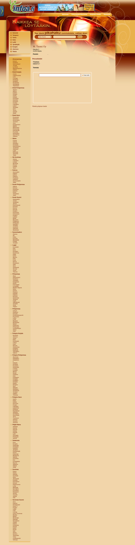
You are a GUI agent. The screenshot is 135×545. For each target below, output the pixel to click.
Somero (15, 534)
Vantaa (15, 496)
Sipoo (14, 168)
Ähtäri (14, 113)
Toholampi (16, 193)
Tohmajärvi (16, 351)
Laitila (14, 509)
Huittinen (15, 448)
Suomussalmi (17, 181)
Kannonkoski (16, 205)
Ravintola (107, 14)
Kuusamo (15, 365)
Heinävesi (16, 118)
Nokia (14, 289)
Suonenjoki (16, 415)
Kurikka (15, 103)
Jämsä (15, 203)
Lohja (14, 486)
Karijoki (15, 97)
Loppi (14, 150)
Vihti (14, 497)
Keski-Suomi (16, 197)
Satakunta (15, 440)
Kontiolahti (16, 341)
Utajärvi (15, 393)
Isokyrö (15, 310)
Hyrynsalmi (16, 172)
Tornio (14, 270)
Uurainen (15, 227)
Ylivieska (15, 395)
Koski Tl (15, 506)
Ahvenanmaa (17, 59)
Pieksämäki (16, 130)
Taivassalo (16, 535)
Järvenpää (16, 478)
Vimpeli (15, 111)
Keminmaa (16, 253)
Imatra (14, 74)
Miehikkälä (16, 240)
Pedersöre (16, 325)
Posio (14, 260)
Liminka (15, 368)
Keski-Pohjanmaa (18, 184)
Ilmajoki (15, 94)
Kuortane (15, 101)
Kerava (15, 483)
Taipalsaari (16, 85)
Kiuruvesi (15, 403)
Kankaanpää (16, 451)
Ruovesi (15, 296)
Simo (14, 266)
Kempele (15, 364)
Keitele (15, 402)
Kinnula (15, 209)
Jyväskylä (15, 44)
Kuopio (14, 47)
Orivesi (15, 290)
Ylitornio (15, 272)
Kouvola (15, 238)
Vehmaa (15, 539)
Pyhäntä (15, 382)
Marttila (15, 515)
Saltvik (15, 70)
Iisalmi (14, 399)
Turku (14, 37)
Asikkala (15, 426)
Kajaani (15, 173)
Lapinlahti (15, 406)
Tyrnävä (15, 392)
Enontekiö (16, 247)
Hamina (15, 234)
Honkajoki (16, 447)
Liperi (14, 344)
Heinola (15, 429)
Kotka (14, 237)
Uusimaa (15, 469)
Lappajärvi (16, 104)
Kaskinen (15, 312)
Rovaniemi (16, 263)
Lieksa (15, 342)
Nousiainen (16, 521)
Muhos (15, 371)
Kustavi (15, 507)
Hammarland (16, 64)
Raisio (14, 528)
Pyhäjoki (15, 379)
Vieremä (15, 422)
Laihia (14, 318)
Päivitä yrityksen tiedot (39, 106)
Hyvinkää (15, 475)
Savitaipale (16, 84)
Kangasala (16, 282)
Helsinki (15, 33)
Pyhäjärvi (15, 380)
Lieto (14, 510)
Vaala (14, 182)
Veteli (14, 195)
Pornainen (16, 490)
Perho (14, 192)
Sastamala (16, 298)
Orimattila (15, 435)
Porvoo (15, 165)
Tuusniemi (16, 418)
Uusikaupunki (17, 538)
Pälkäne (15, 295)
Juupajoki (15, 280)
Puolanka (15, 178)
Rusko (14, 529)
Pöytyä (15, 526)
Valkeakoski (16, 302)
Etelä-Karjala (16, 72)
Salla (14, 264)
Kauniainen (16, 481)
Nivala (14, 373)
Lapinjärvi (15, 160)
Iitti (14, 235)
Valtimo (15, 353)
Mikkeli (15, 126)
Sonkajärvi (16, 413)
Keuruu (15, 208)
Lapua (14, 106)
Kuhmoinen (16, 214)
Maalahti (15, 321)
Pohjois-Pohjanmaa (19, 355)
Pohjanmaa (16, 309)
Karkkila (15, 480)
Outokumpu (16, 347)
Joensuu (15, 49)
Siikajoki (15, 387)
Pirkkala (15, 293)
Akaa (14, 276)
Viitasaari (15, 228)
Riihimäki (15, 152)
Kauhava (15, 100)
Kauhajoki (16, 98)
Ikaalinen (15, 279)
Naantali (15, 519)
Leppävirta (16, 408)
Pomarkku (16, 458)
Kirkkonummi (16, 484)
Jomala (15, 65)
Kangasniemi (16, 124)
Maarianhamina (17, 68)
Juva (14, 123)
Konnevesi (16, 212)
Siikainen (15, 464)
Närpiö (15, 324)
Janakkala (16, 147)
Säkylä (15, 466)
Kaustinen (16, 189)
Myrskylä (15, 163)
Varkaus (15, 419)
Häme (14, 138)
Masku (15, 516)
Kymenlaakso (17, 232)
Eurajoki (15, 444)
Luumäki (15, 78)
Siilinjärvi (15, 412)
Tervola (15, 269)
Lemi (14, 77)
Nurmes (15, 345)
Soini (14, 109)
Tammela (15, 153)
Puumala (15, 132)
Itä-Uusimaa (16, 157)
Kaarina (15, 503)
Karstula (15, 206)
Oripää (15, 522)
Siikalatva (15, 389)
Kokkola (15, 191)
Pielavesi (15, 409)
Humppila (15, 145)
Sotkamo (15, 179)
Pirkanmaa (16, 274)
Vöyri (14, 331)
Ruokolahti (16, 82)
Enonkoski (16, 117)
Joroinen (15, 121)
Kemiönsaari (16, 504)
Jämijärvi (15, 449)
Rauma (15, 463)
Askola (15, 159)
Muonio (15, 257)
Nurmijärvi (16, 489)
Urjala (14, 301)
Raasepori (16, 492)
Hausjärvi (15, 143)
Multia (14, 218)
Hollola (15, 431)
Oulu (14, 40)
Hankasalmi (16, 199)
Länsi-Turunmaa (17, 513)
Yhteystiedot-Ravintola (79, 14)
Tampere (15, 35)
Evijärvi (15, 92)
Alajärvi (15, 90)
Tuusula (15, 494)
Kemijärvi (15, 251)
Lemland (15, 67)
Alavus (15, 91)
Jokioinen (15, 149)
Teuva (14, 110)
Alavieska (15, 357)
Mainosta (65, 14)
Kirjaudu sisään (95, 14)
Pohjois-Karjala (17, 333)
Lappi (14, 245)
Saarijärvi (15, 224)
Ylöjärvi (15, 306)
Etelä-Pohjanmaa (18, 88)
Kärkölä (15, 432)
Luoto (14, 319)
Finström (15, 62)
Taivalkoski (16, 390)
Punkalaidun (16, 461)
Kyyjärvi (15, 215)
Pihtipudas (16, 222)
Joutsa (15, 201)
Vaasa (14, 51)
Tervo (14, 416)
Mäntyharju (16, 127)
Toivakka (15, 225)
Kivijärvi (15, 211)
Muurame (15, 219)
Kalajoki (15, 363)
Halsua (15, 186)
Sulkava (15, 136)
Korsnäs (15, 313)
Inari (14, 248)
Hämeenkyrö (16, 277)
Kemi (14, 250)
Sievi (14, 386)
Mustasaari (16, 322)
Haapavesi (16, 360)
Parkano (15, 292)
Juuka (14, 338)
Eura (14, 442)
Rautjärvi (15, 81)
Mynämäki (16, 518)
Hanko (15, 473)
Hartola (15, 428)
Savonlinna (16, 135)
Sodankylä (16, 267)
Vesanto (15, 421)
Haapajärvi (16, 358)
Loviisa (15, 162)
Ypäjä (14, 155)
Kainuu (14, 170)
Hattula (15, 142)
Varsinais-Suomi (18, 500)
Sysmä (15, 438)
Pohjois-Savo (17, 397)
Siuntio (15, 493)
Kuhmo (15, 175)
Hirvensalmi (16, 120)
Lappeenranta (17, 75)
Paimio (15, 523)
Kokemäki (16, 454)
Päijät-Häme (16, 425)
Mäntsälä (15, 487)
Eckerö (15, 61)
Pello (14, 258)
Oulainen (15, 374)
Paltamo (15, 176)
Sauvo (14, 532)
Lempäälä (16, 286)
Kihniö (14, 283)
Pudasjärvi (16, 377)
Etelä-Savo (16, 115)
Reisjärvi (15, 384)
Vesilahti (15, 303)
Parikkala (15, 80)
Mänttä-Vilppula (17, 287)
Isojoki (14, 95)
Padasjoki (15, 437)
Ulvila (14, 467)
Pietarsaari (16, 327)
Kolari (14, 255)
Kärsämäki (16, 367)
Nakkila (15, 457)
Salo (14, 531)
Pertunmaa (16, 129)
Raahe (15, 383)
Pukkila (15, 166)
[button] (86, 75)
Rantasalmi (16, 133)
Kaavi (14, 400)
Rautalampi (16, 411)
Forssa (15, 140)
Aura (14, 502)
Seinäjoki (15, 107)
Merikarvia (16, 455)
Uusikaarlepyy (17, 328)
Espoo (14, 471)
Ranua (15, 261)
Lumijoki (15, 370)
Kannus (15, 188)
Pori (14, 460)
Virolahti (15, 243)
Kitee (14, 339)
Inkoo (14, 477)
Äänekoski (16, 230)
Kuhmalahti (16, 284)
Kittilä (14, 254)
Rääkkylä (15, 350)
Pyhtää (15, 241)
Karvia (14, 452)
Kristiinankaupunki (18, 315)
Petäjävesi (16, 221)
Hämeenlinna (16, 146)
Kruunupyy (16, 316)
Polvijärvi (15, 348)
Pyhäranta (16, 525)
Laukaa (15, 217)
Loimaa (15, 512)
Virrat (14, 305)
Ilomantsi (15, 335)
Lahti (14, 42)
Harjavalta (16, 445)
